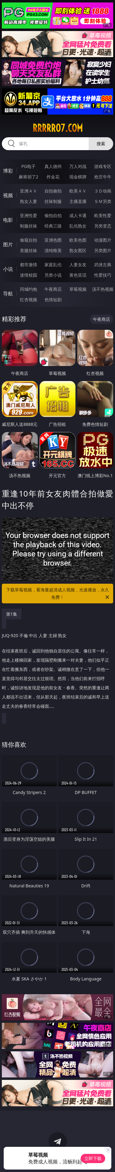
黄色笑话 (77, 275)
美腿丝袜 (28, 250)
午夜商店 (53, 289)
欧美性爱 (102, 215)
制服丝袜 (28, 226)
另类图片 (102, 250)
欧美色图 (77, 240)
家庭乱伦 (53, 264)
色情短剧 (53, 299)
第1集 (11, 614)
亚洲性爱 (28, 215)
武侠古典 (102, 264)
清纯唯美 (53, 250)
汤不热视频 (102, 289)
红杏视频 (28, 299)
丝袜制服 (53, 201)
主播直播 (77, 201)
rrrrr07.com (58, 128)
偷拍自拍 (53, 215)
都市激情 (28, 264)
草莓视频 (77, 289)
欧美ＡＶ (77, 191)
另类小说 (53, 275)
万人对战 (77, 166)
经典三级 (53, 226)
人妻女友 (77, 264)
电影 (8, 219)
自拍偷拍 (53, 191)
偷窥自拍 (28, 240)
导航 (8, 293)
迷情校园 (28, 275)
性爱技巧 (102, 275)
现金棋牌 (77, 177)
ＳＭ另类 (102, 201)
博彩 (8, 170)
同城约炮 (28, 289)
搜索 (101, 143)
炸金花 (53, 177)
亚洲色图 (53, 240)
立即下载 (93, 1158)
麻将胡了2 (28, 177)
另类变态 (102, 226)
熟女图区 (77, 250)
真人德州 (53, 166)
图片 (8, 244)
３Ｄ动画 (102, 191)
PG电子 (28, 166)
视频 (8, 195)
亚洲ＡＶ (28, 191)
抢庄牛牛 (102, 177)
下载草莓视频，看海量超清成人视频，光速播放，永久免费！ (58, 594)
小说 (8, 269)
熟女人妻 (28, 201)
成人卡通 (77, 215)
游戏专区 (102, 166)
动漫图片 (102, 240)
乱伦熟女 (77, 226)
